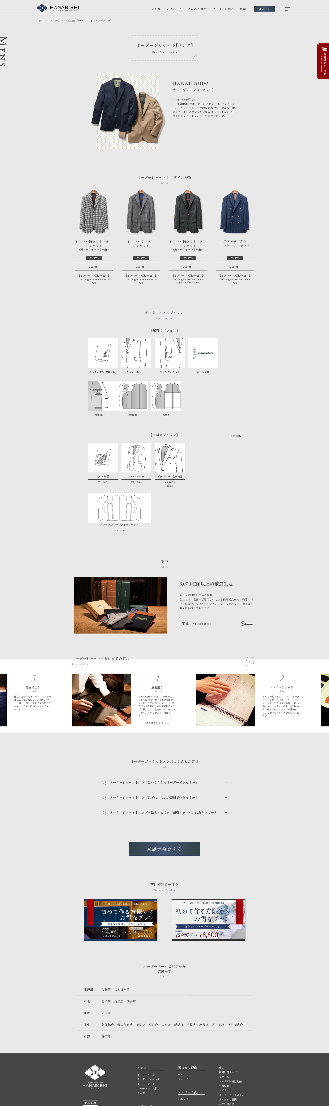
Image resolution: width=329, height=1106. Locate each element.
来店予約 (264, 8)
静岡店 (106, 985)
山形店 (119, 950)
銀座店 (166, 973)
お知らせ (224, 1039)
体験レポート (185, 1047)
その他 (141, 1041)
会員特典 (224, 1034)
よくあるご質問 (228, 1048)
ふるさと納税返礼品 (230, 1030)
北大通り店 (122, 938)
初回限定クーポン (229, 1021)
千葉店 (141, 973)
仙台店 (131, 950)
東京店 (153, 973)
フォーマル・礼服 (147, 1036)
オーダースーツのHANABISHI (57, 21)
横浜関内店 (235, 973)
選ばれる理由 (197, 9)
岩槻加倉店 (125, 973)
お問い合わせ (226, 1052)
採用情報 (224, 1070)
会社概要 (224, 1066)
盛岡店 (106, 950)
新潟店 (106, 961)
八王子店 (218, 973)
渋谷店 (204, 973)
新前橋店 (108, 973)
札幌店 (106, 938)
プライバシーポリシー (231, 1075)
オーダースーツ (146, 1023)
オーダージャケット (148, 1027)
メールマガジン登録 (230, 1057)
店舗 (243, 9)
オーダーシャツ (146, 1032)
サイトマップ (226, 1079)
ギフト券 (224, 1025)
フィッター (184, 1027)
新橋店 (178, 973)
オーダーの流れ (223, 9)
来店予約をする (164, 797)
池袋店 (191, 973)
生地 (180, 1023)
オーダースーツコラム (231, 1043)
